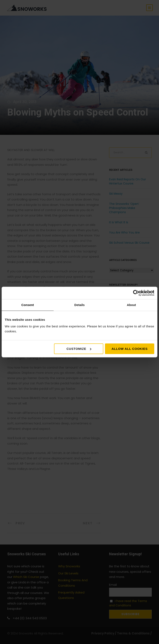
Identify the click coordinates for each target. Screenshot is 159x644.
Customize (78, 348)
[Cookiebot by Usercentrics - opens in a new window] (136, 293)
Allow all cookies (130, 348)
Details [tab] (79, 305)
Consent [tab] (27, 305)
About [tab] (131, 305)
